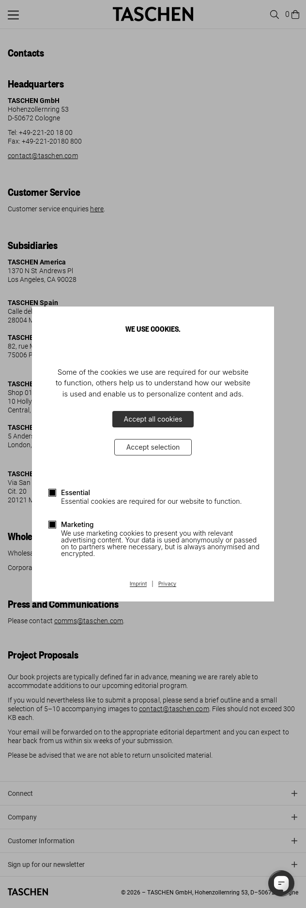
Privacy (167, 584)
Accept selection (153, 447)
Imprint (138, 584)
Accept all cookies (153, 419)
